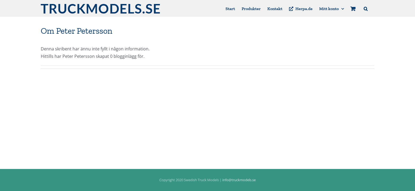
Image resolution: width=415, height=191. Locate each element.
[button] (372, 8)
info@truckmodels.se (239, 179)
